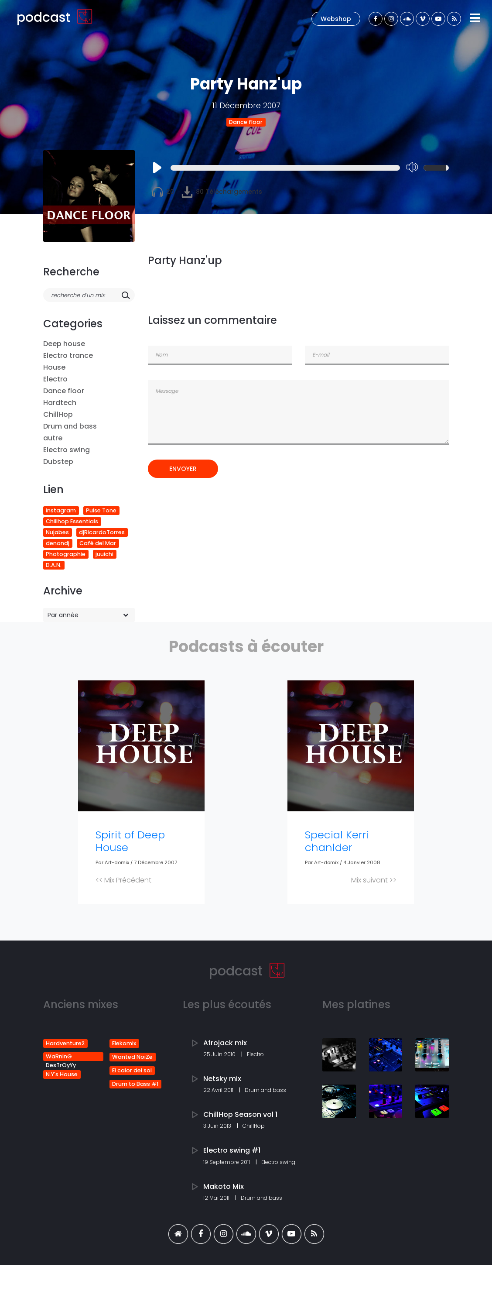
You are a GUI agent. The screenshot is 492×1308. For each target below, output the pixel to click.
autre (52, 438)
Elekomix (124, 1043)
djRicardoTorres (102, 532)
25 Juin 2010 (220, 1054)
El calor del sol (132, 1070)
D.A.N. (54, 565)
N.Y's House (62, 1074)
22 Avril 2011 (219, 1090)
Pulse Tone (101, 510)
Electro (55, 379)
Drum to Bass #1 (135, 1084)
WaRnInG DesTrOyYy (61, 1057)
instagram (61, 510)
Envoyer (183, 468)
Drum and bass (70, 426)
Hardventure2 (65, 1043)
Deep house (64, 344)
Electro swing (66, 450)
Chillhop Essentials (72, 521)
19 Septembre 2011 (227, 1162)
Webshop (336, 18)
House (54, 367)
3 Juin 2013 (217, 1125)
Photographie (65, 554)
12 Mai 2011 (217, 1198)
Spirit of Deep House (130, 841)
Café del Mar (97, 543)
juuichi (104, 554)
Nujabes (57, 532)
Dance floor (246, 122)
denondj (57, 543)
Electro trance (68, 355)
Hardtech (59, 403)
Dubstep (58, 462)
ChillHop (58, 414)
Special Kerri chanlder (337, 841)
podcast (55, 17)
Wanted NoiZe (132, 1057)
